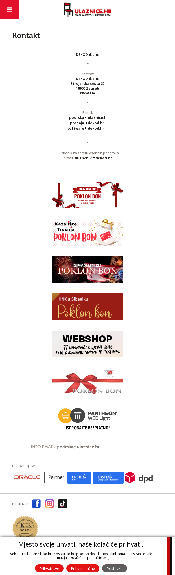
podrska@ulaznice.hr (78, 446)
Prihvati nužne (83, 568)
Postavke (114, 568)
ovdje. (107, 557)
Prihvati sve (49, 568)
